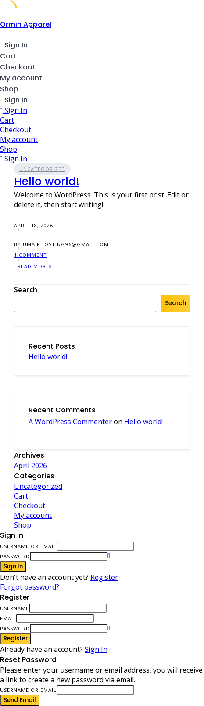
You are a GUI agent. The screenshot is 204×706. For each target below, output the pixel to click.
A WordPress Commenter (70, 421)
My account (21, 78)
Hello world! (46, 181)
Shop (9, 89)
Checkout (17, 67)
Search (25, 290)
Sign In (96, 649)
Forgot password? (29, 587)
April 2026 (30, 465)
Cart (8, 56)
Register (104, 577)
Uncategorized (42, 169)
